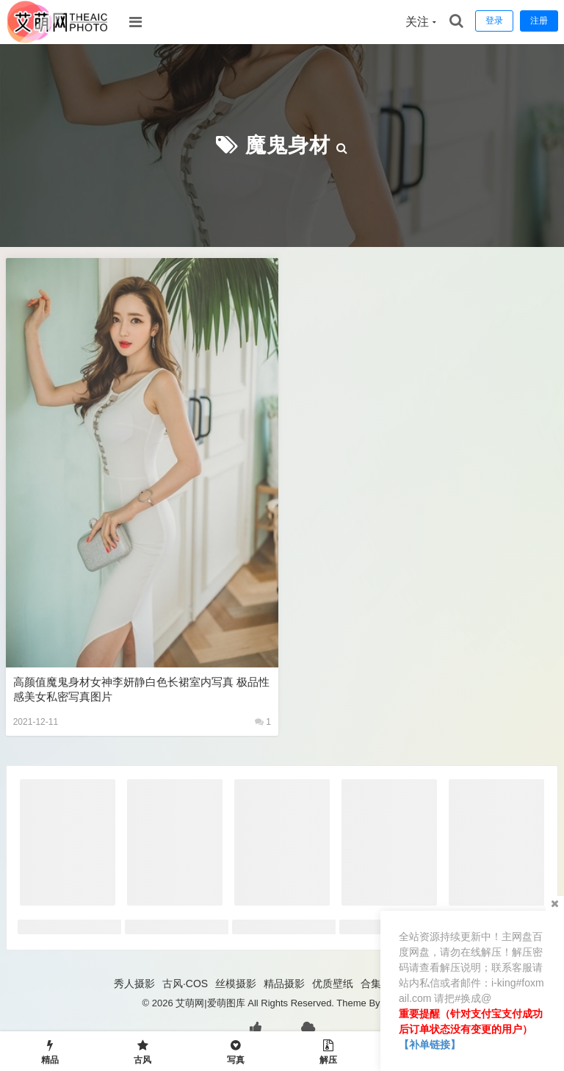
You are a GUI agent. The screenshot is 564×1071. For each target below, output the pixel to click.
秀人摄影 (134, 983)
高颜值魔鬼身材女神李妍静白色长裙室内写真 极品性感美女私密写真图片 (141, 689)
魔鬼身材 (287, 145)
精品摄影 (284, 983)
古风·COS (185, 983)
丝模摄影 (235, 983)
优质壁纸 (332, 983)
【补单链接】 (429, 1044)
